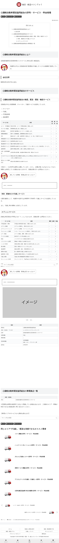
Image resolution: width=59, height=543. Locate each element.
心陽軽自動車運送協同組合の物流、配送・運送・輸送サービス (31, 36)
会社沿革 (16, 31)
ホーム (10, 530)
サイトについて (49, 532)
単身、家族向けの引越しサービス (26, 39)
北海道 (3, 16)
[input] (29, 418)
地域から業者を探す (29, 530)
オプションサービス (22, 41)
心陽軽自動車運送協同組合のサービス (22, 34)
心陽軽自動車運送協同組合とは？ (21, 29)
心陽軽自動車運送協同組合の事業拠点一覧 (23, 44)
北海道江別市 (18, 16)
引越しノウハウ (29, 532)
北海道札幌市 (10, 16)
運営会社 (44, 534)
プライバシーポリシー (15, 534)
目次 (27, 25)
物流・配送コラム (10, 532)
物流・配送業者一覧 (49, 530)
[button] (56, 419)
